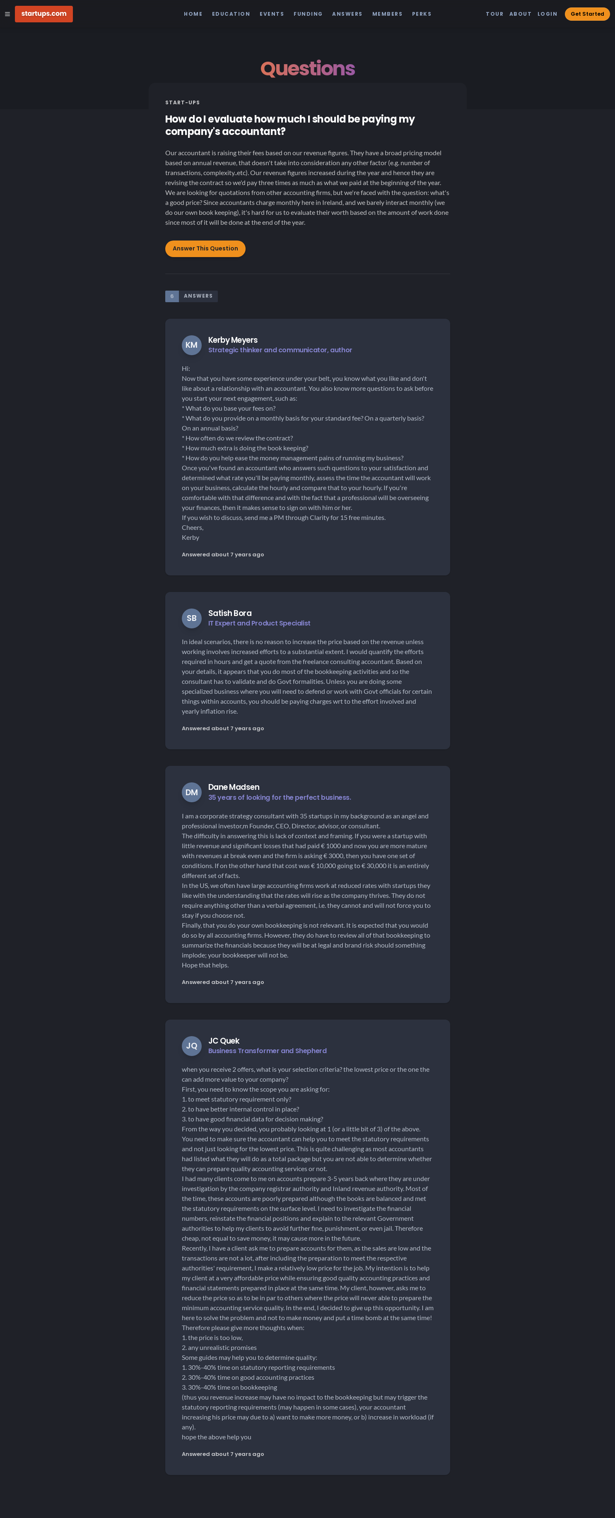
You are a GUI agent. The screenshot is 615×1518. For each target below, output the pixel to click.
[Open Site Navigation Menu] (7, 14)
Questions (307, 68)
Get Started (587, 13)
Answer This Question (205, 248)
